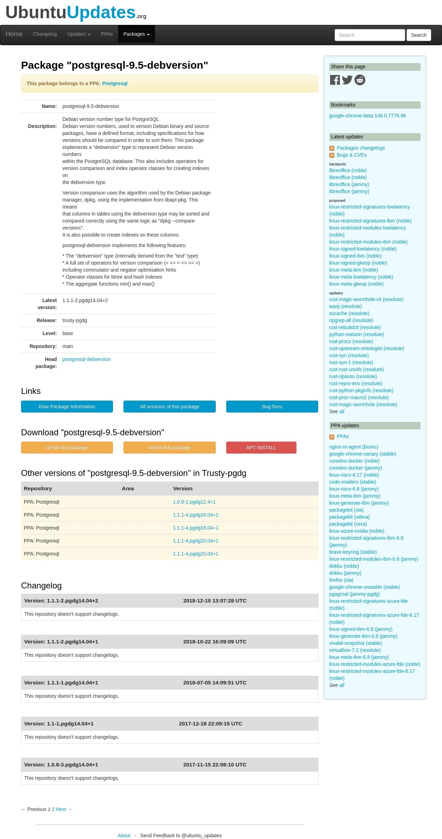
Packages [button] (136, 34)
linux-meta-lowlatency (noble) (361, 277)
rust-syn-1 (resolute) (351, 362)
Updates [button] (79, 34)
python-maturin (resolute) (356, 334)
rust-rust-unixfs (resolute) (356, 369)
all (341, 411)
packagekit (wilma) (349, 517)
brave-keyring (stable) (353, 552)
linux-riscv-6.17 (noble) (354, 475)
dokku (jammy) (345, 573)
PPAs (107, 34)
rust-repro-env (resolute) (355, 383)
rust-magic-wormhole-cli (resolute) (366, 299)
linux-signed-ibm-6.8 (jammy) (361, 629)
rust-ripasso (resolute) (353, 376)
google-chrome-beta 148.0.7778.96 (367, 115)
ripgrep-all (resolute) (351, 320)
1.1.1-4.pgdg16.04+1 (196, 515)
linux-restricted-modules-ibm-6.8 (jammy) (373, 559)
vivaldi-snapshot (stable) (355, 643)
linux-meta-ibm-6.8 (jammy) (359, 657)
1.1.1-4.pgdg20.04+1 (196, 541)
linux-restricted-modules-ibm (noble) (368, 242)
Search (419, 35)
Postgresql (114, 83)
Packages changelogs (361, 148)
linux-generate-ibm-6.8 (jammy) (363, 636)
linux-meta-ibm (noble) (353, 270)
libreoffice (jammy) (349, 184)
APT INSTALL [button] (261, 447)
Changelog (45, 34)
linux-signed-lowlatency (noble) (363, 249)
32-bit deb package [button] (67, 447)
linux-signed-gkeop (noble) (358, 263)
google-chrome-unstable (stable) (364, 587)
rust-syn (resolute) (349, 355)
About (124, 835)
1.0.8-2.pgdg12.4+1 (194, 502)
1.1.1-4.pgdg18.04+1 (196, 528)
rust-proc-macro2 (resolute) (359, 397)
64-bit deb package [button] (169, 447)
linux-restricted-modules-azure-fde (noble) (375, 664)
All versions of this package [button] (170, 406)
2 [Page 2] (53, 809)
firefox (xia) (341, 580)
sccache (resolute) (349, 313)
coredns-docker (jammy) (355, 468)
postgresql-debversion (86, 359)
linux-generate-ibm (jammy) (359, 503)
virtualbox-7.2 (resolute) (355, 650)
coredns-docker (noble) (354, 461)
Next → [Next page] (64, 809)
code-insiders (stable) (352, 482)
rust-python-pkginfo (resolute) (361, 390)
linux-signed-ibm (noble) (355, 256)
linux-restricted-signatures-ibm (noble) (370, 221)
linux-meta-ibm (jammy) (355, 496)
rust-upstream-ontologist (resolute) (366, 348)
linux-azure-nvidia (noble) (356, 531)
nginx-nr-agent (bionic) (354, 447)
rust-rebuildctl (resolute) (355, 327)
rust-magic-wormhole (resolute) (363, 404)
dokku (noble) (344, 566)
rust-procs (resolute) (351, 341)
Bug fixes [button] (272, 406)
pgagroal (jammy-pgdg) (354, 594)
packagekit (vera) (348, 524)
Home (14, 33)
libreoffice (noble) (348, 170)
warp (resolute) (345, 306)
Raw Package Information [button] (67, 406)
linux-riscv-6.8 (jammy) (354, 489)
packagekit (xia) (346, 510)
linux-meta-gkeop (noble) (356, 284)
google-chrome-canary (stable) (362, 454)
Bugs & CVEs (352, 155)
